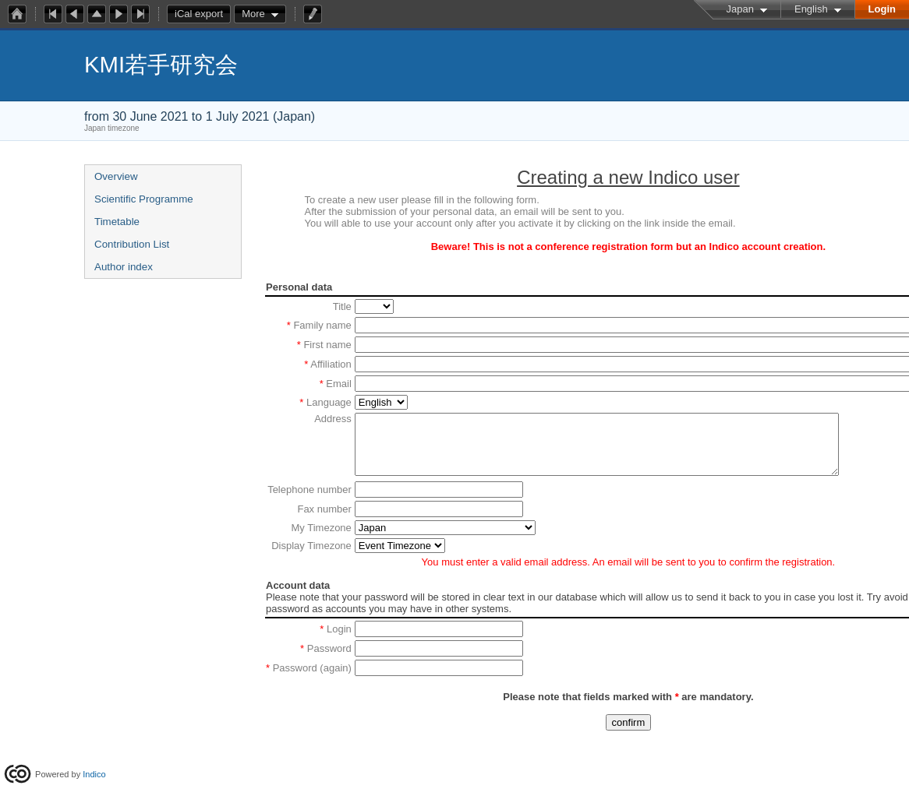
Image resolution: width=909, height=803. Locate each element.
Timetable (117, 221)
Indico (94, 774)
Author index (123, 267)
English (811, 9)
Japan (740, 9)
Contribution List (131, 244)
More (253, 13)
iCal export (203, 14)
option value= (400, 557)
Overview (116, 176)
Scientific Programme (143, 199)
